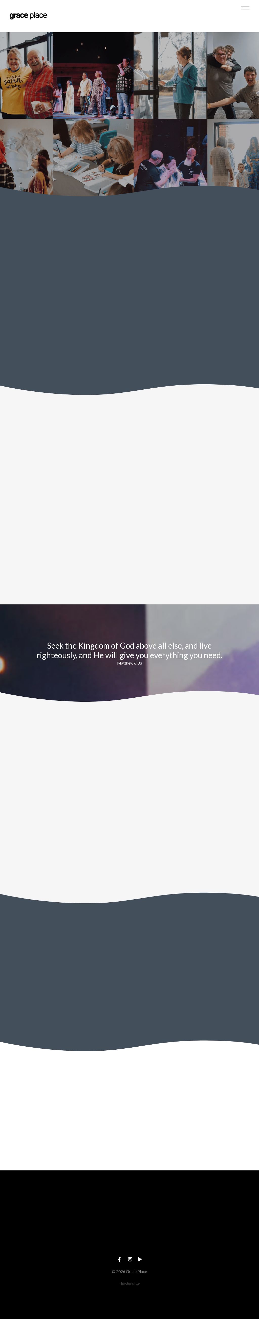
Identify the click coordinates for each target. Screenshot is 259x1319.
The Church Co (129, 1283)
